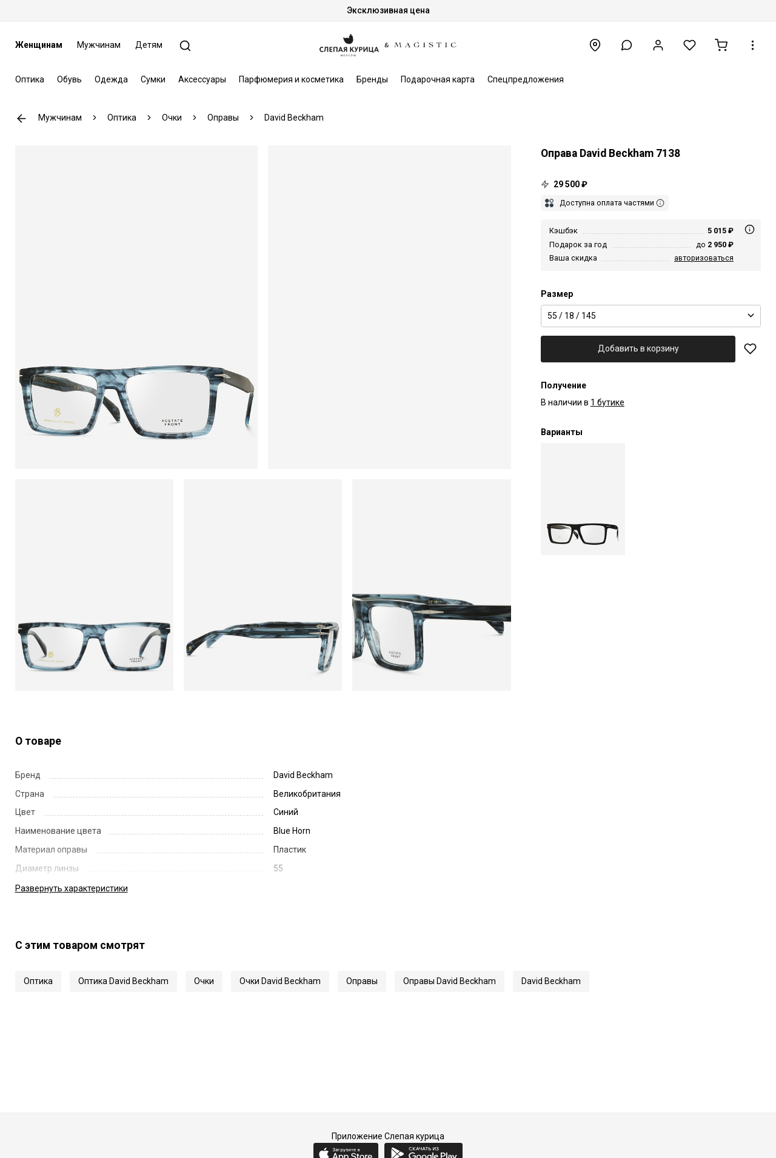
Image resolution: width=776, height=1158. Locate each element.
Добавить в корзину (638, 348)
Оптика (29, 79)
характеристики (71, 888)
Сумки (153, 79)
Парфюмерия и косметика (291, 79)
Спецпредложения (525, 79)
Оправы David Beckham (449, 981)
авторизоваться (704, 257)
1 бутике (607, 402)
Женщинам (38, 45)
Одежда (111, 79)
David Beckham (551, 981)
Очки (204, 981)
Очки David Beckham (280, 981)
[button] (626, 45)
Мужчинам (99, 45)
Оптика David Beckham (123, 981)
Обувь (69, 79)
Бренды (372, 79)
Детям (148, 45)
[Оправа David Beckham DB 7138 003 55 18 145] (583, 499)
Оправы (362, 981)
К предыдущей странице (21, 118)
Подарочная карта (438, 79)
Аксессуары (202, 79)
